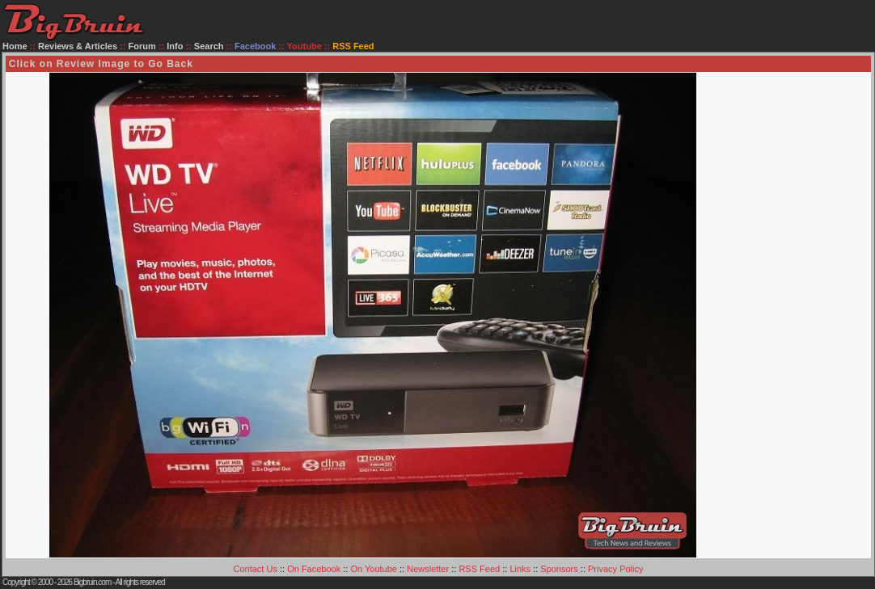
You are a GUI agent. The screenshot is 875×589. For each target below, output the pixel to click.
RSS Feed (479, 569)
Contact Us (255, 569)
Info (175, 46)
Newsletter (428, 569)
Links (519, 569)
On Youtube (373, 569)
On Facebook (313, 569)
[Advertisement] (805, 315)
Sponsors (558, 569)
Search (209, 46)
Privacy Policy (615, 569)
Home (14, 46)
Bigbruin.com (92, 582)
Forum (142, 46)
